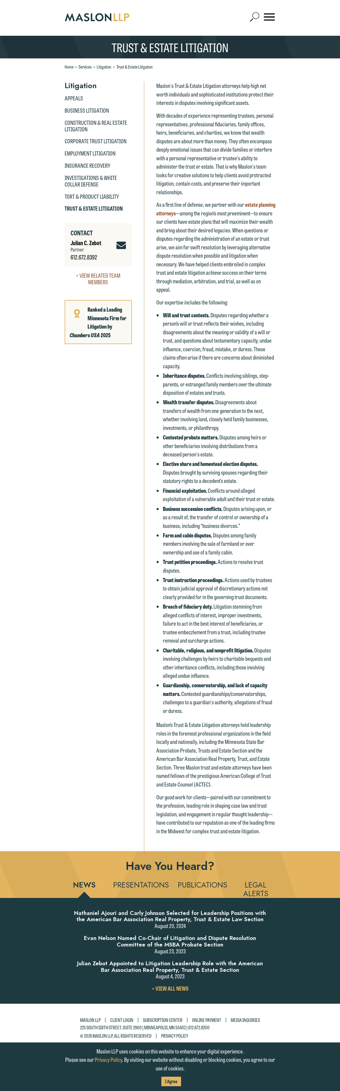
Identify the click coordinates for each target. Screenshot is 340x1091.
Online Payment (206, 1020)
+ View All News (170, 988)
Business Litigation (87, 110)
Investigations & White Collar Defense (91, 180)
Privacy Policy (174, 1035)
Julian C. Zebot (86, 242)
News (84, 884)
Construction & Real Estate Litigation (96, 125)
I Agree (171, 1081)
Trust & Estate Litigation (134, 66)
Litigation (104, 66)
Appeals (74, 98)
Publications (202, 884)
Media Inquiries (245, 1020)
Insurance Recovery (87, 165)
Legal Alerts (255, 889)
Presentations (141, 884)
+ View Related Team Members (98, 278)
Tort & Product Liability (92, 196)
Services (85, 66)
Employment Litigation (90, 153)
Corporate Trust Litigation (96, 141)
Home (69, 66)
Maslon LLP (90, 1020)
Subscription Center (163, 1020)
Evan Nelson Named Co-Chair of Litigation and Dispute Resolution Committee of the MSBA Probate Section (170, 941)
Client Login (121, 1020)
